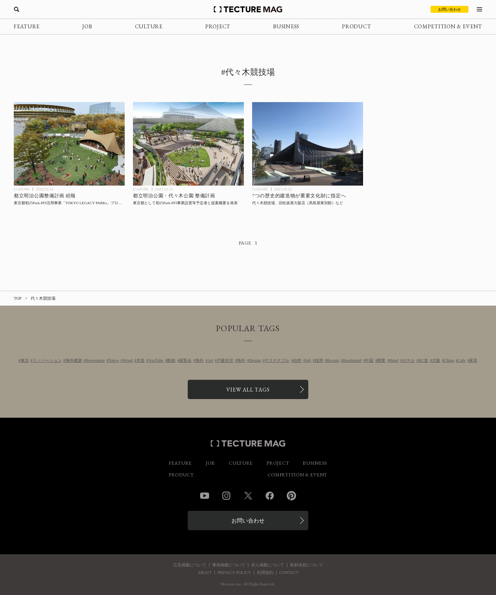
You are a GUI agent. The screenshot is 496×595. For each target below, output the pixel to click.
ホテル (408, 360)
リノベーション (47, 360)
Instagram (226, 495)
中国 (369, 360)
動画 (171, 360)
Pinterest (291, 495)
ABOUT (204, 573)
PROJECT (217, 26)
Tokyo (113, 360)
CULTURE (149, 26)
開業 (381, 360)
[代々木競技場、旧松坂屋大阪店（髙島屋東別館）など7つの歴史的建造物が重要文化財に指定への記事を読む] (307, 144)
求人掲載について (267, 565)
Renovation (95, 360)
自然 (297, 360)
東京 (25, 360)
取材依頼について (306, 565)
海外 (199, 360)
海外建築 (73, 360)
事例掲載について (228, 565)
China (449, 360)
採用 (319, 360)
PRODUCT (356, 26)
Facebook (270, 495)
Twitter (248, 495)
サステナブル (277, 360)
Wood (127, 360)
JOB (87, 26)
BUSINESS (286, 26)
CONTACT (289, 573)
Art (210, 360)
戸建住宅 (225, 360)
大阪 (436, 360)
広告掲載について (189, 565)
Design (255, 360)
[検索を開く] (16, 9)
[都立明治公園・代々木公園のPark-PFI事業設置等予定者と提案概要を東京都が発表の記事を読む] (188, 144)
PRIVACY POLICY (234, 573)
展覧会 (185, 360)
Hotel (394, 360)
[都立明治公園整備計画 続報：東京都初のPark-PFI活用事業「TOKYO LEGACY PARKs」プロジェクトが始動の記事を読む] (69, 144)
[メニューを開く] (479, 9)
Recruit (333, 360)
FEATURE (27, 26)
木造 (140, 360)
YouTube (156, 360)
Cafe (462, 360)
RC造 (423, 360)
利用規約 (265, 573)
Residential (352, 360)
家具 (473, 360)
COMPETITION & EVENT (448, 26)
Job (308, 360)
